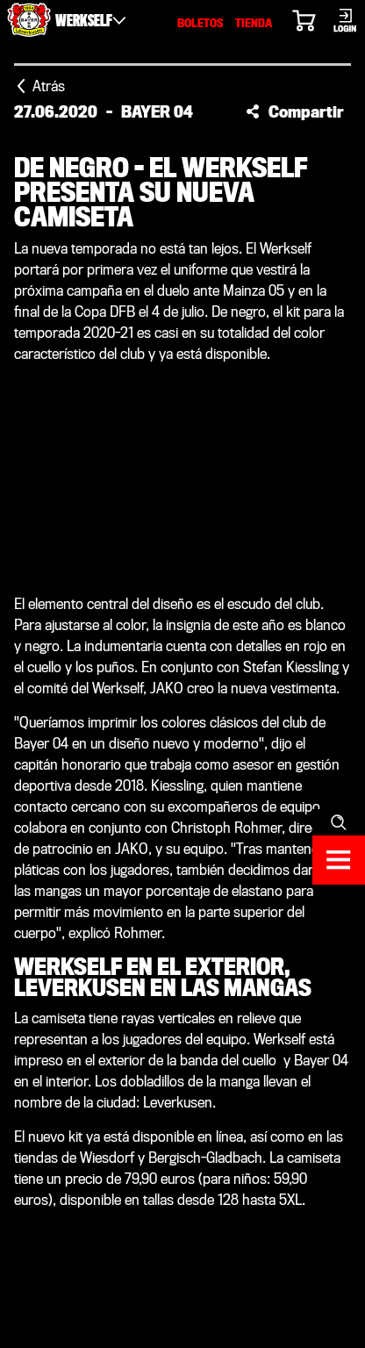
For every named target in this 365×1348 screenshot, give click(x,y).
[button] (295, 111)
